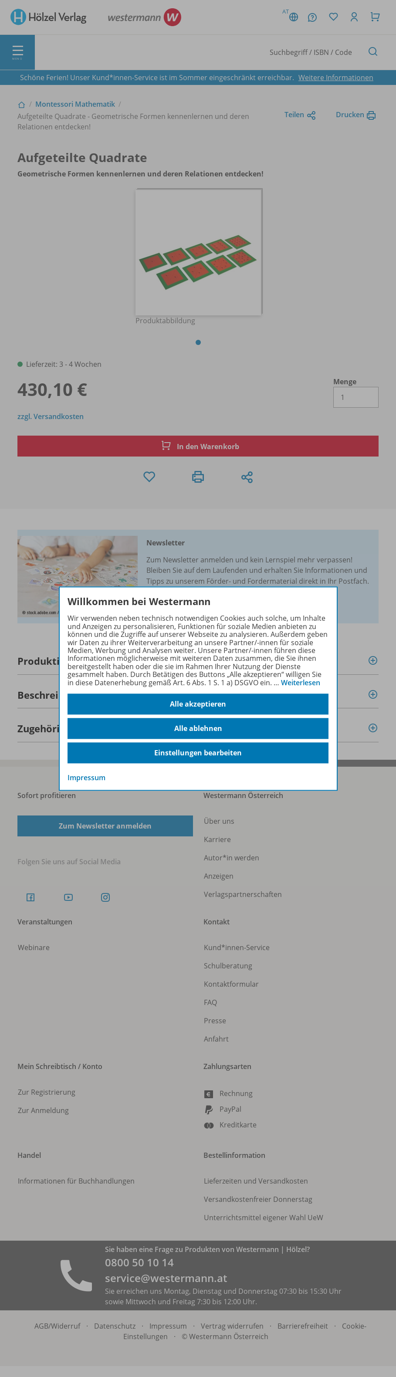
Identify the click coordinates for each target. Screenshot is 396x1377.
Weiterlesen (300, 682)
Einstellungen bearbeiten (198, 753)
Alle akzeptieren (198, 704)
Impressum (86, 777)
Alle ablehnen (198, 728)
